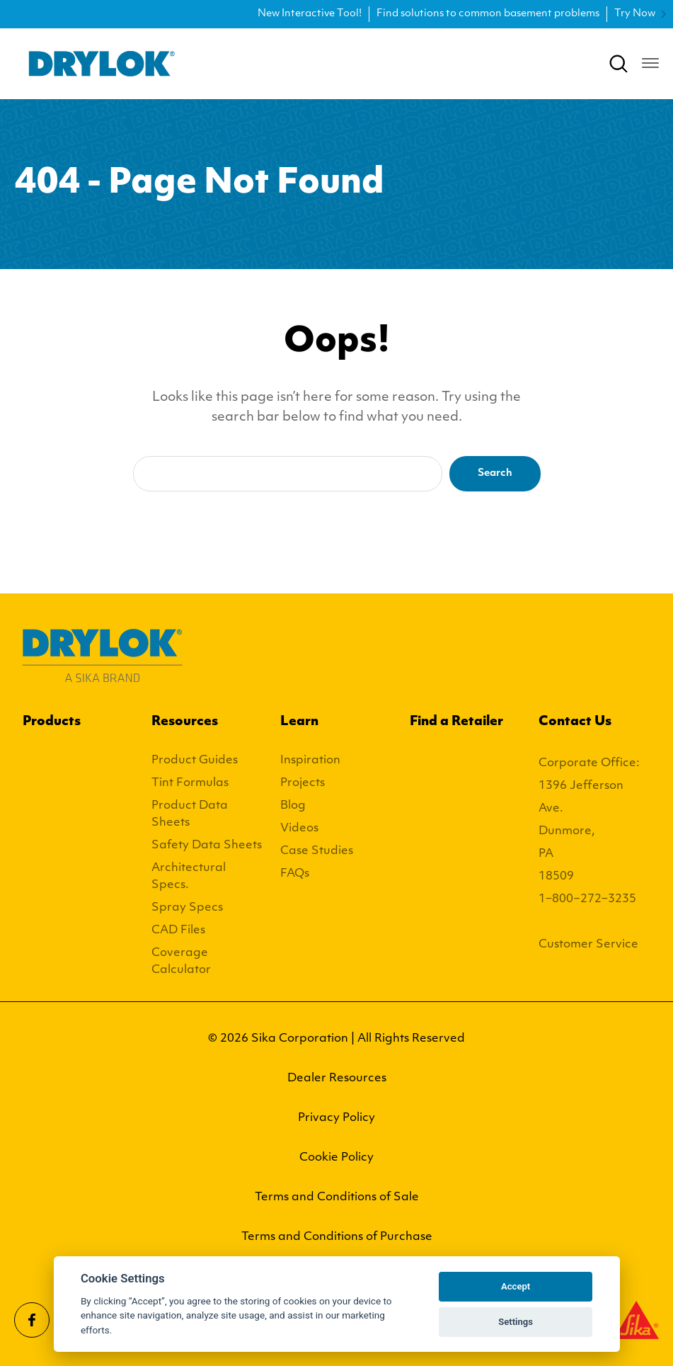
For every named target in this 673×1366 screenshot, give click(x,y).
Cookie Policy (336, 1157)
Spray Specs (187, 907)
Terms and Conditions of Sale (337, 1197)
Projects (302, 783)
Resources (184, 722)
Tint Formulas (190, 783)
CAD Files (178, 930)
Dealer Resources (336, 1078)
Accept (515, 1286)
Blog (293, 806)
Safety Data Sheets (206, 845)
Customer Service (588, 944)
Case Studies (316, 851)
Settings (515, 1321)
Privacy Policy (336, 1118)
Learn (299, 722)
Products (52, 722)
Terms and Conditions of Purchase (336, 1237)
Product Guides (194, 760)
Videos (299, 828)
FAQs (294, 874)
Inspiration (310, 760)
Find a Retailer (456, 722)
